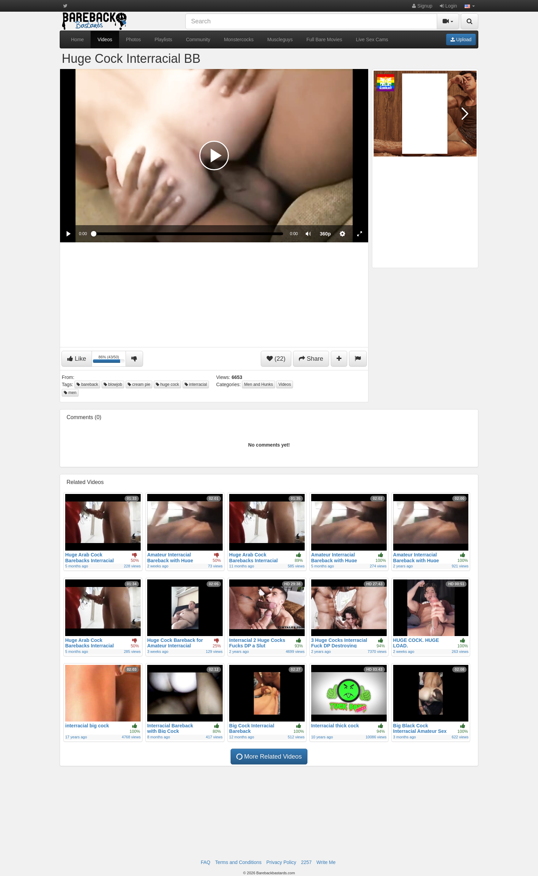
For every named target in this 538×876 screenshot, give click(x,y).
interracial (196, 384)
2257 (306, 862)
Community (198, 39)
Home (77, 39)
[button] (469, 6)
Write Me (326, 862)
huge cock (167, 384)
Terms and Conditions (238, 862)
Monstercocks (239, 39)
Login (448, 6)
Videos (104, 39)
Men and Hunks (258, 384)
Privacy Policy (281, 862)
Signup (422, 6)
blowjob (113, 384)
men (70, 392)
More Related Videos (268, 756)
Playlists (163, 39)
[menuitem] (325, 233)
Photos (133, 39)
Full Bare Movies (324, 39)
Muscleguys (280, 39)
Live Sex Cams (372, 39)
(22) (276, 358)
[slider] (188, 233)
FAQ (205, 862)
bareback (87, 384)
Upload (461, 39)
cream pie (139, 384)
